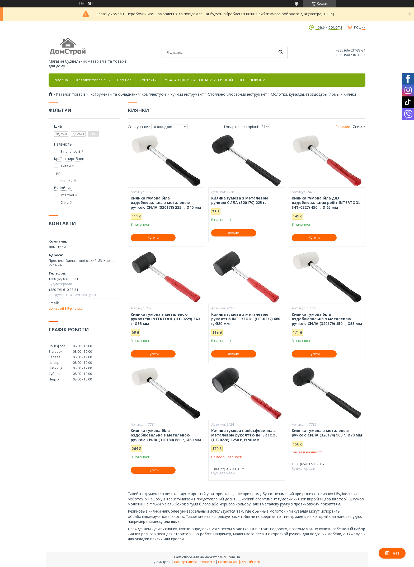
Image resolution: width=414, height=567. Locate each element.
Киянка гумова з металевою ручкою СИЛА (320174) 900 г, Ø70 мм (327, 433)
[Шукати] (280, 52)
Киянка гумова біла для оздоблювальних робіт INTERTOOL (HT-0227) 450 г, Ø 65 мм (326, 203)
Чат (392, 553)
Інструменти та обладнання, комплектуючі (128, 94)
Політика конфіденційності (239, 562)
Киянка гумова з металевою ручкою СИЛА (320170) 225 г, (239, 200)
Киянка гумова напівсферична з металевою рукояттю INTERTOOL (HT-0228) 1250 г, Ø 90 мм (244, 435)
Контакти (148, 80)
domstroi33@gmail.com (67, 308)
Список (359, 126)
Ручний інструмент (187, 94)
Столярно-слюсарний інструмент (237, 94)
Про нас (124, 80)
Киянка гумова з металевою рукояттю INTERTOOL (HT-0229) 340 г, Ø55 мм (165, 319)
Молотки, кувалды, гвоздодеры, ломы (305, 94)
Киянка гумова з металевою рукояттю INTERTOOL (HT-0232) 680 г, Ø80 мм (245, 319)
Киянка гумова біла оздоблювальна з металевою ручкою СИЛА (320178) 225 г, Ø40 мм (166, 203)
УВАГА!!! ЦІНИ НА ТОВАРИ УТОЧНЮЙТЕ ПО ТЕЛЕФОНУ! (215, 80)
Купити (153, 238)
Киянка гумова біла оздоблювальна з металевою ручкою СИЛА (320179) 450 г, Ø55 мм (327, 319)
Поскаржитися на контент (194, 562)
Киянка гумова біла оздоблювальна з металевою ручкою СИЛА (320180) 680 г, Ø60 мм (166, 435)
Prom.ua (233, 557)
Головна (60, 80)
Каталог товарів (91, 80)
